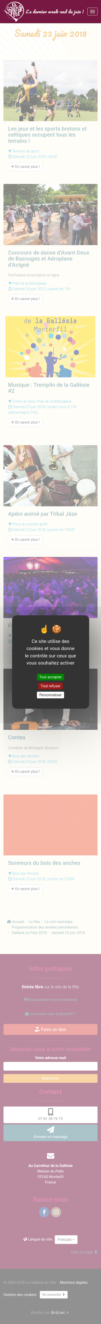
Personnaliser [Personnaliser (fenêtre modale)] (50, 695)
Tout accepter (50, 677)
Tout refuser (50, 686)
